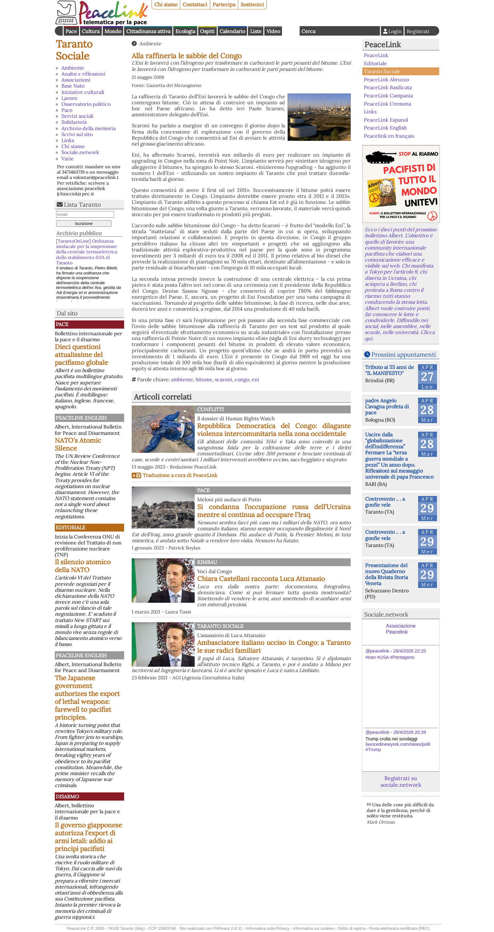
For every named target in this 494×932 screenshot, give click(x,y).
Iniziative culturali (82, 92)
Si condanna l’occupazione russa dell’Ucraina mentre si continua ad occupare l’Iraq (274, 511)
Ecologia (185, 31)
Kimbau (207, 562)
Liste (255, 31)
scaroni (223, 379)
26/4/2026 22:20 (409, 650)
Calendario (232, 31)
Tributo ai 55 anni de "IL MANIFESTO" (389, 370)
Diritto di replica (351, 928)
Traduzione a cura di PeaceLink (180, 475)
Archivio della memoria (88, 128)
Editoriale (70, 527)
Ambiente (72, 68)
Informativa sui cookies (313, 928)
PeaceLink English (81, 418)
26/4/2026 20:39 (409, 732)
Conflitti (210, 409)
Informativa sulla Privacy (268, 928)
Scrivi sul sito (77, 134)
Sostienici (252, 4)
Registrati (418, 31)
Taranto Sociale (74, 49)
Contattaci (195, 4)
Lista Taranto (82, 204)
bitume (204, 379)
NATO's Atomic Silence (78, 444)
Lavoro (69, 98)
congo (242, 379)
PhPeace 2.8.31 (228, 928)
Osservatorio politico (86, 104)
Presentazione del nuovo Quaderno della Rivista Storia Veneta (386, 574)
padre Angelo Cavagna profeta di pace (387, 406)
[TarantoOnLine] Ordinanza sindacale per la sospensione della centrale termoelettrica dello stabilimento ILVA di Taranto (86, 252)
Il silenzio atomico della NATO (83, 566)
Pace (71, 31)
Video (273, 31)
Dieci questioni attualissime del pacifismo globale (81, 354)
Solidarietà (74, 122)
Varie (67, 158)
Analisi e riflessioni (83, 74)
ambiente (182, 379)
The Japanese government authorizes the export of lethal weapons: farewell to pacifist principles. (87, 698)
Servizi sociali (77, 116)
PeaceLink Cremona (387, 103)
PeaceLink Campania (388, 95)
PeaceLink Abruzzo (386, 79)
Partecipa (224, 4)
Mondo (113, 31)
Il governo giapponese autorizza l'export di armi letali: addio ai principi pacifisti (88, 837)
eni (255, 379)
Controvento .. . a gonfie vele (385, 502)
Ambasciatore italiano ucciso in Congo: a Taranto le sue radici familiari (274, 646)
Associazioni (75, 80)
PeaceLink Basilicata (388, 87)
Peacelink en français (389, 136)
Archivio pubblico (79, 233)
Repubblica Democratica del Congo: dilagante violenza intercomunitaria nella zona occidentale (274, 430)
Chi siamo (165, 4)
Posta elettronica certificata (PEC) (399, 928)
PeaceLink (383, 44)
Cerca (308, 31)
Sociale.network (80, 152)
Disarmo (67, 796)
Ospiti (207, 31)
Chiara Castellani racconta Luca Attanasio (261, 578)
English (291, 31)
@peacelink (377, 650)
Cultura (91, 31)
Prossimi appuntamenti (403, 354)
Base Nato (72, 86)
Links (67, 140)
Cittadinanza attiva (148, 31)
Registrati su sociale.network (401, 781)
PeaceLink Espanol (386, 119)
